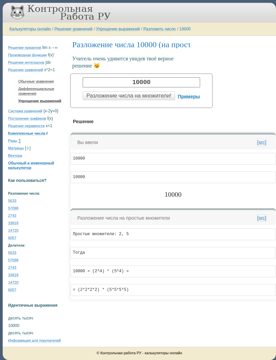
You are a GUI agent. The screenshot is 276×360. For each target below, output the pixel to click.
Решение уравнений (73, 29)
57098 (13, 208)
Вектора (15, 156)
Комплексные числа (26, 133)
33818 (13, 223)
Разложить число (159, 29)
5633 (12, 201)
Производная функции (27, 55)
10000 (184, 29)
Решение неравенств (26, 126)
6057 (12, 238)
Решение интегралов (26, 62)
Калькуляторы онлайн (30, 29)
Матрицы (16, 148)
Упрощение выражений (118, 29)
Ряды (12, 141)
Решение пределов (24, 48)
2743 (12, 216)
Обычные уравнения (36, 81)
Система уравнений (25, 111)
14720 (13, 230)
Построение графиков (27, 118)
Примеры (189, 96)
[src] (261, 142)
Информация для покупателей (34, 340)
